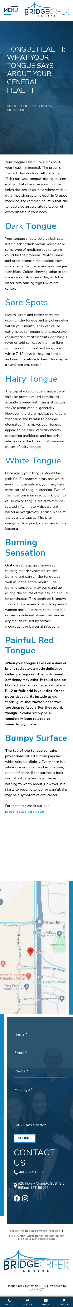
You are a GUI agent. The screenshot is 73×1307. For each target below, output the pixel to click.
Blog (11, 106)
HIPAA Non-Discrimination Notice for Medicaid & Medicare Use (36, 1237)
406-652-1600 (28, 1172)
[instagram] (25, 1200)
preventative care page (24, 811)
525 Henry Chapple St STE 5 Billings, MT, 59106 (39, 1186)
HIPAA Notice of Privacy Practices (35, 1230)
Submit (24, 1138)
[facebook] (17, 1200)
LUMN (36, 1289)
